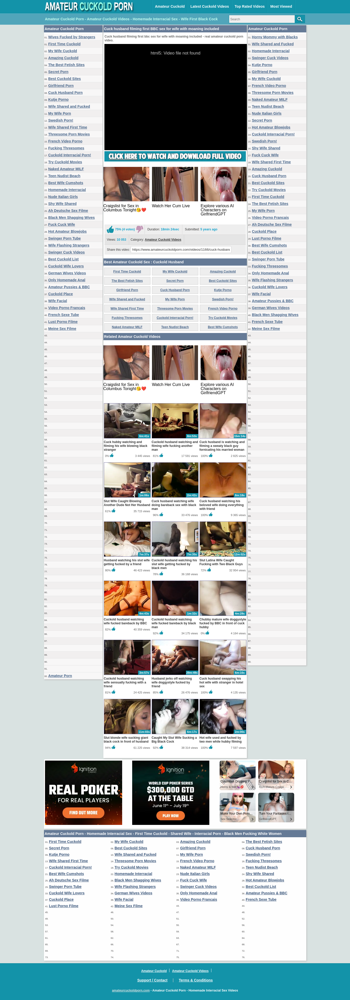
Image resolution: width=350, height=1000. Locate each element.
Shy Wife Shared (62, 204)
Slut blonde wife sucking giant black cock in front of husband (126, 739)
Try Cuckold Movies (65, 162)
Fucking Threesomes (66, 148)
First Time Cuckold (64, 44)
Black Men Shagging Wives (71, 217)
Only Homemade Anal (66, 280)
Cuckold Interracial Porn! (69, 155)
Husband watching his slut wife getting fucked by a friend (127, 562)
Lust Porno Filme (63, 322)
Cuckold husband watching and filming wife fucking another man (175, 446)
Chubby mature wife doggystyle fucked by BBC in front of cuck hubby (223, 623)
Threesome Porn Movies (69, 134)
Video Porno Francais (66, 308)
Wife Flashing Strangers (68, 245)
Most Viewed (281, 6)
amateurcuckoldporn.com (131, 990)
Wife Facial (57, 301)
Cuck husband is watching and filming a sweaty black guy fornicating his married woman (222, 446)
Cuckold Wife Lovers (66, 266)
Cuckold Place (60, 294)
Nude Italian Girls (63, 197)
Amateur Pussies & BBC (69, 287)
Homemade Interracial (67, 190)
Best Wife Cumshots (65, 183)
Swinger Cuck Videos (66, 252)
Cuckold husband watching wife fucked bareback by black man (174, 623)
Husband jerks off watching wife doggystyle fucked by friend (172, 682)
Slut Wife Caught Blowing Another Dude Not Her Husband (127, 503)
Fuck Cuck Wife (61, 224)
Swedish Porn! (60, 120)
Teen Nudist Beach (64, 176)
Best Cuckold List (63, 259)
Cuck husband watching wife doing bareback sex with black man (174, 505)
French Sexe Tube (63, 315)
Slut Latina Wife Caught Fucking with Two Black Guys (221, 562)
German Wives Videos (67, 273)
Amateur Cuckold (170, 6)
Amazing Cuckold (63, 58)
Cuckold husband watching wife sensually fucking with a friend (125, 682)
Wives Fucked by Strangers (71, 37)
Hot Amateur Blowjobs (67, 231)
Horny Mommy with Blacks (275, 37)
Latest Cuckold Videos (209, 6)
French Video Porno (65, 141)
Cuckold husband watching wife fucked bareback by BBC (125, 621)
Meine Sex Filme (62, 329)
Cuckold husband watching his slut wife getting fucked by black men (174, 564)
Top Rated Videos (250, 6)
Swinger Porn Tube (64, 238)
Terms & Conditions (196, 980)
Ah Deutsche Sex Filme (68, 211)
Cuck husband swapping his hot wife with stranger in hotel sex (221, 682)
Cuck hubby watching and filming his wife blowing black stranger (125, 446)
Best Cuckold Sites (64, 79)
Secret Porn (58, 72)
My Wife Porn (59, 113)
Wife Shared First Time (67, 127)
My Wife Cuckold (62, 51)
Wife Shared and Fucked (69, 106)
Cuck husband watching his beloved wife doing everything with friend (222, 505)
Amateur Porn (60, 676)
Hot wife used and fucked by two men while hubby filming (221, 739)
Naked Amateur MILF (66, 169)
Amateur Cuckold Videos (163, 239)
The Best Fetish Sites (66, 65)
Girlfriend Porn (61, 86)
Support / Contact (152, 980)
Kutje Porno (58, 99)
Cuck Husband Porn (65, 93)
